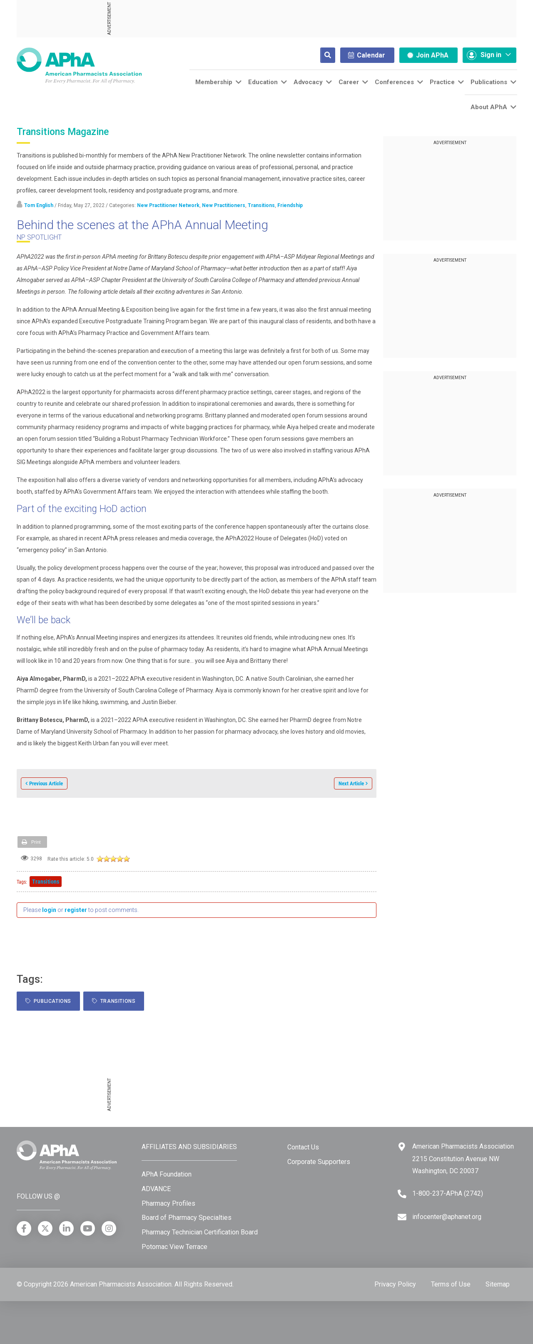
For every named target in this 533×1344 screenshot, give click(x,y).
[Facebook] (24, 1228)
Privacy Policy (395, 1284)
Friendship (290, 205)
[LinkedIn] (66, 1228)
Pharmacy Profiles (168, 1203)
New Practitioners (223, 205)
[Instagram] (109, 1228)
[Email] (402, 1217)
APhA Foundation (167, 1174)
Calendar (366, 55)
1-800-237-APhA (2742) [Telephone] (447, 1193)
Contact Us (303, 1147)
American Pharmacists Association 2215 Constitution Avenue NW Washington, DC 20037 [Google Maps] (463, 1158)
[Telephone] (402, 1194)
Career (349, 82)
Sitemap (498, 1284)
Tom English (38, 205)
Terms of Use (451, 1284)
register (76, 910)
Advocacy (308, 82)
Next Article (351, 783)
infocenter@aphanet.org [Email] (446, 1217)
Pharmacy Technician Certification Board (200, 1232)
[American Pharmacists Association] (79, 65)
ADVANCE (156, 1189)
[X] (45, 1228)
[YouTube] (87, 1228)
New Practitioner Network (168, 205)
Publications (489, 82)
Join (427, 55)
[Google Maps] (402, 1147)
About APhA (489, 107)
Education (263, 82)
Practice (442, 82)
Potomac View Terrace (174, 1247)
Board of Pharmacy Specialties (187, 1218)
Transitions (261, 205)
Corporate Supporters (318, 1162)
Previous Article (46, 783)
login (49, 910)
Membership (213, 82)
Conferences (394, 82)
